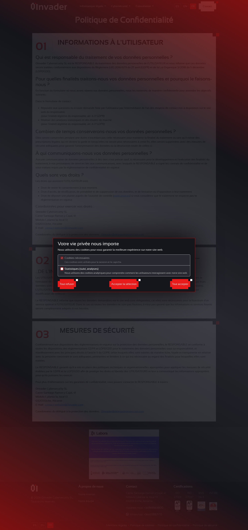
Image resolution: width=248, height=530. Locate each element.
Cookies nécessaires (93, 259)
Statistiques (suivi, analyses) (126, 270)
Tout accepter (180, 284)
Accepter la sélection (124, 284)
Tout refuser (67, 284)
